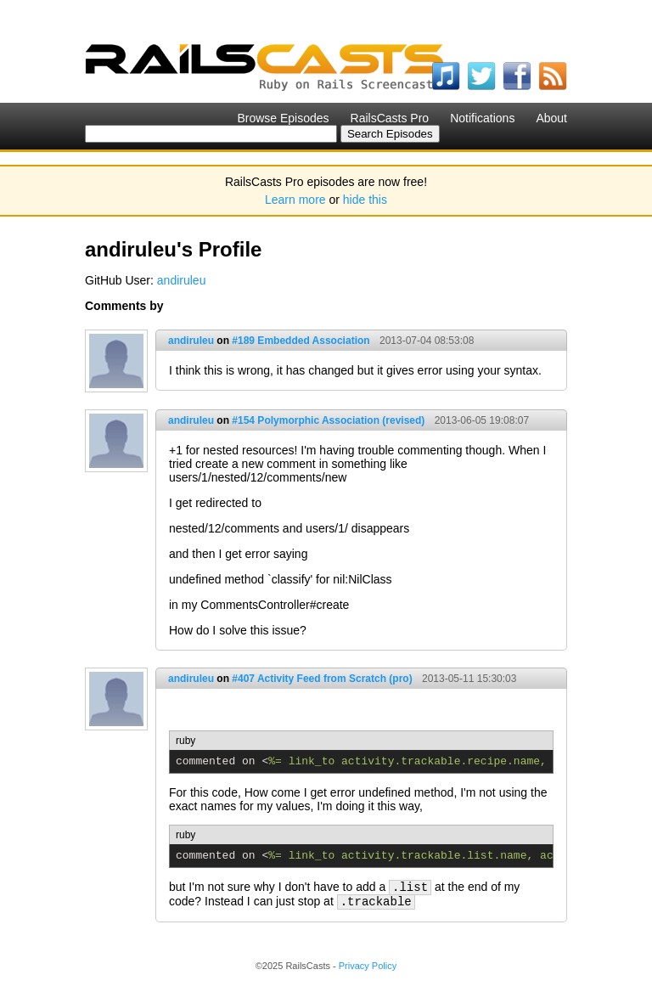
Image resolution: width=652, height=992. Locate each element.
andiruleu (181, 280)
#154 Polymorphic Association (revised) (328, 420)
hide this (365, 199)
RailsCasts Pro (390, 118)
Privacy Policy (367, 966)
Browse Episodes (283, 118)
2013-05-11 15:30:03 (469, 679)
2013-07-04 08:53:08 (426, 341)
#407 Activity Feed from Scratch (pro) (322, 679)
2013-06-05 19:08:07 (482, 420)
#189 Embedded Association (300, 341)
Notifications (482, 118)
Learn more (295, 199)
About (551, 118)
